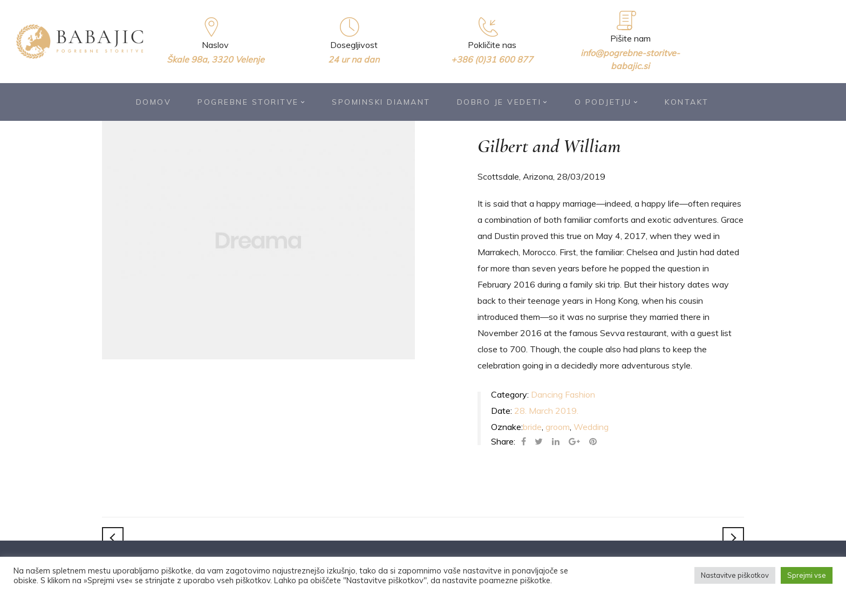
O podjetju (607, 102)
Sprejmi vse (806, 575)
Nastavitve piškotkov (735, 575)
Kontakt (687, 102)
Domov (154, 102)
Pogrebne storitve (251, 102)
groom (557, 426)
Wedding (591, 426)
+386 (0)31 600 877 (492, 59)
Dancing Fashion (563, 394)
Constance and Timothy (733, 538)
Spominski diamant (381, 102)
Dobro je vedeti (502, 102)
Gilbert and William (549, 146)
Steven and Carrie (112, 538)
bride (532, 426)
